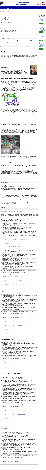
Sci (13, 276)
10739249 (28, 381)
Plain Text (26, 213)
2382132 (17, 440)
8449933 (26, 432)
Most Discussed (13, 213)
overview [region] (2, 46)
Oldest (5, 213)
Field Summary (22, 213)
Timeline (18, 213)
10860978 (23, 377)
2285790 (28, 436)
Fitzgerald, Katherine (42, 30)
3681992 (3, 452)
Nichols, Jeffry (41, 27)
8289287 (6, 428)
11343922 (24, 373)
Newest (2, 213)
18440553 (21, 304)
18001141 (25, 312)
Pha (15, 239)
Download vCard (6, 19)
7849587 (18, 424)
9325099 (10, 397)
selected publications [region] (4, 208)
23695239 (26, 267)
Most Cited (8, 213)
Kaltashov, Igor (41, 36)
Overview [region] (2, 45)
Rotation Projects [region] (3, 182)
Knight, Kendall (41, 46)
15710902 (9, 344)
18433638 (3, 308)
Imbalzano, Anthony (42, 45)
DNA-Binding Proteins (42, 20)
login (12, 211)
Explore (41, 23)
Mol (16, 229)
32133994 (33, 232)
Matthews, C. (41, 55)
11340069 (19, 369)
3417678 (5, 448)
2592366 (35, 444)
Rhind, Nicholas (41, 47)
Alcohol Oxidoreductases (41, 19)
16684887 (27, 331)
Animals (19, 260)
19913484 (11, 296)
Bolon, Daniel (41, 43)
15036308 (21, 352)
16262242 (31, 335)
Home (2, 8)
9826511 (34, 389)
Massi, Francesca (41, 28)
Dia (13, 353)
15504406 (31, 348)
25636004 (24, 255)
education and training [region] (4, 38)
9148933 (26, 401)
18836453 (34, 300)
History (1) (11, 8)
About (5, 8)
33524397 (18, 224)
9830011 (30, 393)
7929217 (12, 420)
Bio (13, 221)
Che (14, 252)
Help (8, 8)
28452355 (18, 246)
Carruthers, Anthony (42, 44)
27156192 (15, 251)
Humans (19, 221)
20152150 (22, 287)
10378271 (31, 385)
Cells (21, 221)
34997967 (26, 220)
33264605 (25, 228)
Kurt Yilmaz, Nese (41, 29)
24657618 (29, 263)
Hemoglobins (41, 17)
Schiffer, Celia (41, 26)
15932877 (11, 339)
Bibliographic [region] (2, 207)
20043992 (3, 291)
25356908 (18, 259)
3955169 (3, 456)
